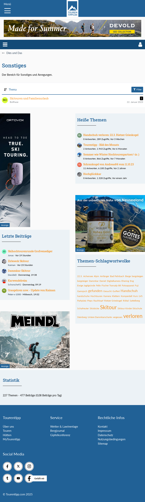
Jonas (11, 255)
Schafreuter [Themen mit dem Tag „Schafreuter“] (83, 308)
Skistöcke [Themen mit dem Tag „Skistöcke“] (94, 308)
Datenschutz (105, 435)
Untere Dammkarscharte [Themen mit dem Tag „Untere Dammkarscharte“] (100, 317)
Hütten (7, 435)
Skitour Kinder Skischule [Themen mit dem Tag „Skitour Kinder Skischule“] (130, 308)
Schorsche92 (14, 284)
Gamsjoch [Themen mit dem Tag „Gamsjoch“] (82, 291)
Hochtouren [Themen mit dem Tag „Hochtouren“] (96, 296)
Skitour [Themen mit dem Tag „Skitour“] (108, 307)
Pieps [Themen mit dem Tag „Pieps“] (90, 300)
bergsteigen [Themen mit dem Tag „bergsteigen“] (137, 276)
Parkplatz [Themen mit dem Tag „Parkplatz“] (81, 300)
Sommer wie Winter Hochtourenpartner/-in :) (111, 154)
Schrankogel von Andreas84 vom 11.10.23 (108, 164)
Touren (7, 430)
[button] (5, 44)
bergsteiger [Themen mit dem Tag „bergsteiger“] (82, 280)
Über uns (8, 426)
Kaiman (11, 265)
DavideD (12, 274)
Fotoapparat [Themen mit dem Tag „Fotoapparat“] (128, 285)
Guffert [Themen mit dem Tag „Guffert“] (116, 291)
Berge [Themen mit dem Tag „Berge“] (128, 276)
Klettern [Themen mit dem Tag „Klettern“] (116, 296)
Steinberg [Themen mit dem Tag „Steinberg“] (82, 317)
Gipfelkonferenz (60, 435)
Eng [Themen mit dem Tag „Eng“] (132, 280)
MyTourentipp (11, 439)
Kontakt (102, 426)
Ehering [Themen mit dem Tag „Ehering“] (125, 280)
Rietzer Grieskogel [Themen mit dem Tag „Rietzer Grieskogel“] (113, 300)
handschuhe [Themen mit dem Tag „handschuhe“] (83, 296)
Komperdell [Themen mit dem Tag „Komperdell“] (126, 296)
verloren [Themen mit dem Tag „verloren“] (133, 316)
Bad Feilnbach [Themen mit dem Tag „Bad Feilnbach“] (117, 276)
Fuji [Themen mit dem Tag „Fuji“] (137, 285)
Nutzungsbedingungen (111, 439)
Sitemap (103, 443)
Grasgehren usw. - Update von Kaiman (31, 290)
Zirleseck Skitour (18, 261)
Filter (137, 89)
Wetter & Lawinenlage (64, 426)
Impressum (104, 430)
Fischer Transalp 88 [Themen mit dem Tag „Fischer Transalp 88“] (111, 285)
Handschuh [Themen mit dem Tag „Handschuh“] (129, 291)
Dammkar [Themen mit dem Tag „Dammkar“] (94, 280)
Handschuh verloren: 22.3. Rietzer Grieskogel (110, 135)
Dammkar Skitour (19, 270)
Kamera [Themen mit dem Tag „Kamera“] (107, 296)
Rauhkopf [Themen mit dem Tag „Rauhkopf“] (98, 300)
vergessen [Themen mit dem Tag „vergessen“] (117, 317)
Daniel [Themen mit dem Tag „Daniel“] (102, 280)
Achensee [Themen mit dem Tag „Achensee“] (88, 276)
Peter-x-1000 (14, 294)
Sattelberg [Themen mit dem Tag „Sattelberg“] (135, 300)
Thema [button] (13, 89)
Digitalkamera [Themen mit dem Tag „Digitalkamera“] (113, 280)
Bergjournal (57, 430)
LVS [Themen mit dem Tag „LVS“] (141, 296)
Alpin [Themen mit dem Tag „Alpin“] (96, 276)
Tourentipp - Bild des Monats (101, 145)
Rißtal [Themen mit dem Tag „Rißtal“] (126, 300)
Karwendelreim (17, 280)
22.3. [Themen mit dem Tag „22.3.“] (79, 276)
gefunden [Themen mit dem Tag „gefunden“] (95, 291)
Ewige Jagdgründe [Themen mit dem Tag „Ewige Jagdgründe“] (86, 285)
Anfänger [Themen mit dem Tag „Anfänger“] (104, 276)
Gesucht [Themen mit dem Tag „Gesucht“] (107, 291)
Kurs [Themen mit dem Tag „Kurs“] (135, 296)
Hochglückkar (92, 174)
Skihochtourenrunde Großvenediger (30, 251)
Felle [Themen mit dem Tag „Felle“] (98, 285)
